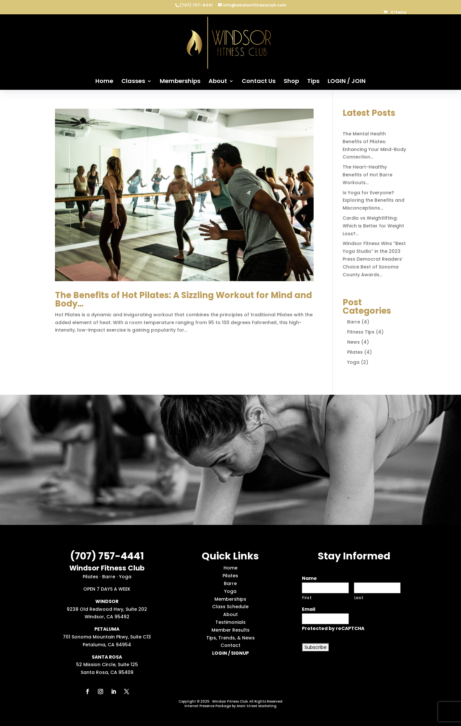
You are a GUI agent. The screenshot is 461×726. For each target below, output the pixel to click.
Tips (313, 82)
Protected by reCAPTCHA (333, 628)
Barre (353, 322)
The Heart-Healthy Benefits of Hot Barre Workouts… (367, 175)
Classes (133, 82)
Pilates (355, 352)
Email (308, 609)
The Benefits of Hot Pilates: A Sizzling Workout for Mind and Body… (183, 299)
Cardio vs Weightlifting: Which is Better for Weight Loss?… (373, 226)
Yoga (353, 362)
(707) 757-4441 (197, 5)
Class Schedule (230, 606)
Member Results (230, 630)
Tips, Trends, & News (230, 638)
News (353, 342)
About (218, 82)
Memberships (180, 82)
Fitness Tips (360, 332)
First (307, 597)
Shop (291, 82)
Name (309, 578)
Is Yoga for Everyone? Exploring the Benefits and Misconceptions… (373, 200)
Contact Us (259, 82)
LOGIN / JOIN (347, 82)
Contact (230, 645)
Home (104, 82)
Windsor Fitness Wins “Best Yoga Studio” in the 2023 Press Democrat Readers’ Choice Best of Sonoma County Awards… (374, 259)
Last (359, 597)
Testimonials (230, 622)
